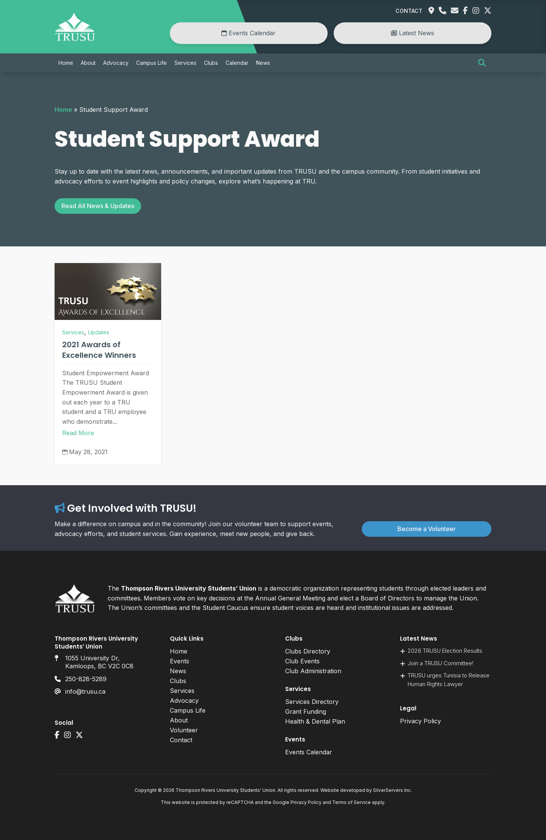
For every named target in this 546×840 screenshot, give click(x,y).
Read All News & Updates (97, 206)
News (263, 63)
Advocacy (116, 63)
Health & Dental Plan (315, 721)
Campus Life (151, 63)
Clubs (211, 63)
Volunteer (184, 730)
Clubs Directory (307, 651)
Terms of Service (351, 802)
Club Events (302, 661)
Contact (408, 11)
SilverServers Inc (392, 790)
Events (179, 661)
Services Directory (312, 701)
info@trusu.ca (85, 691)
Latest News (412, 33)
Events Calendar (248, 33)
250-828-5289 (86, 679)
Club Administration (313, 671)
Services (185, 63)
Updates (98, 332)
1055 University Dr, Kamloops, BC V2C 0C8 (99, 662)
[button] (481, 62)
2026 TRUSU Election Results (445, 650)
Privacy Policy (420, 721)
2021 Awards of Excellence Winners (99, 349)
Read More (78, 433)
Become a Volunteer (426, 529)
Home (65, 63)
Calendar (237, 63)
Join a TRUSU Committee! (440, 663)
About (88, 63)
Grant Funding (305, 711)
